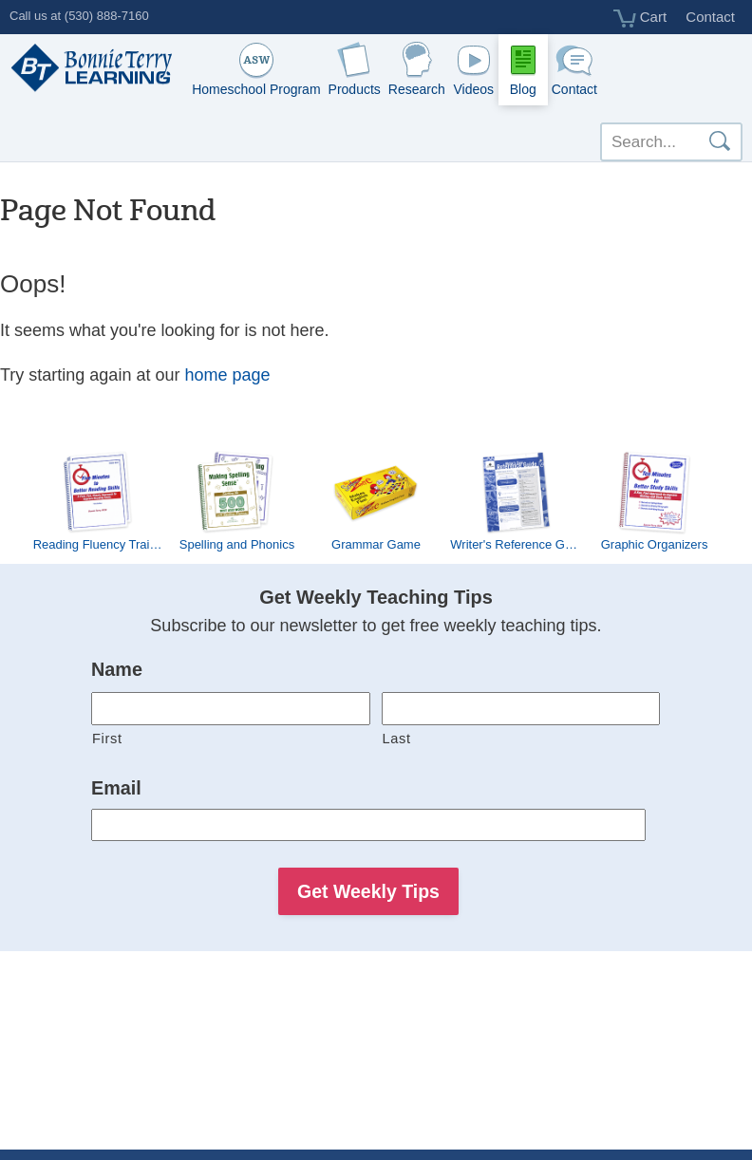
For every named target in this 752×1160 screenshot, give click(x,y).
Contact (710, 17)
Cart (640, 18)
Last (397, 738)
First (107, 738)
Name (116, 669)
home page (227, 374)
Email (116, 787)
